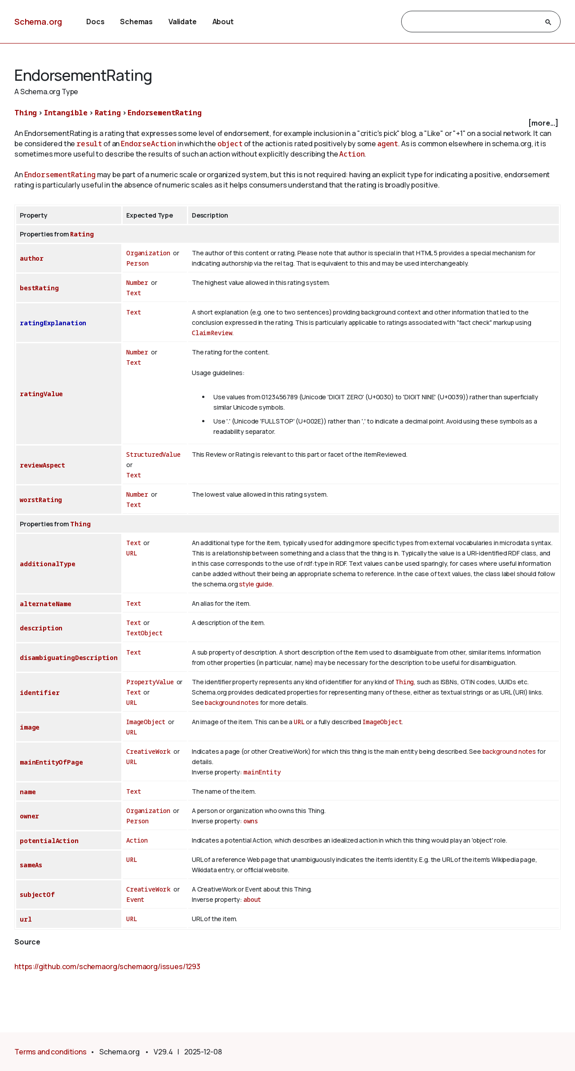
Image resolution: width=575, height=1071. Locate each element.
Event (135, 899)
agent (387, 144)
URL (131, 553)
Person (137, 263)
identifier (39, 692)
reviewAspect (42, 465)
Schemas (136, 21)
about (252, 899)
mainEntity (261, 772)
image (30, 727)
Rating (108, 113)
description (41, 628)
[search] (473, 22)
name (27, 791)
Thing (25, 113)
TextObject (144, 633)
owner (29, 816)
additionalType (47, 564)
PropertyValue (150, 682)
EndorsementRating (164, 113)
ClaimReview (212, 332)
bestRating (39, 288)
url (26, 919)
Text (133, 293)
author (32, 258)
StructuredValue (153, 454)
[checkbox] (287, 123)
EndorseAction (148, 144)
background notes (231, 702)
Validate (182, 21)
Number (137, 282)
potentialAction (49, 840)
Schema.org (38, 21)
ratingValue (41, 393)
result (89, 144)
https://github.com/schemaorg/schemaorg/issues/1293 (107, 966)
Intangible (66, 113)
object (230, 144)
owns (250, 821)
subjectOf (37, 894)
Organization (148, 253)
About (223, 21)
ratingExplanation (53, 323)
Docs (95, 21)
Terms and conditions (50, 1052)
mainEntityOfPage (51, 762)
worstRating (41, 499)
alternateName (45, 603)
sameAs (31, 865)
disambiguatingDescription (69, 657)
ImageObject (145, 721)
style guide (255, 584)
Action (351, 154)
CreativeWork (148, 751)
